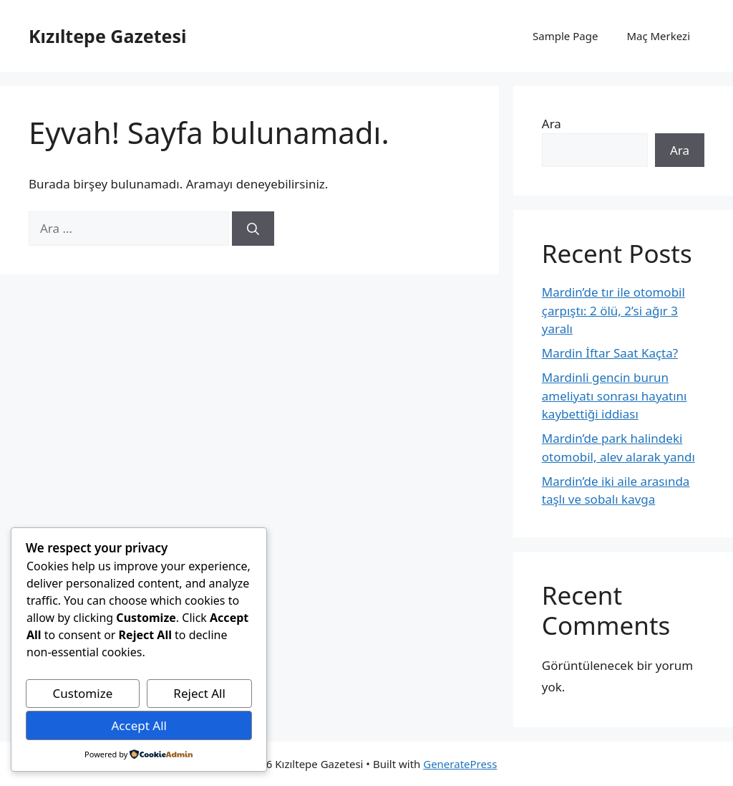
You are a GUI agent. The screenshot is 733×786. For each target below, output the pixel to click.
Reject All (199, 693)
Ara (551, 123)
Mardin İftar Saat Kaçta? (610, 353)
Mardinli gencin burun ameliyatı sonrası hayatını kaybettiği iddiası (614, 395)
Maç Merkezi (658, 36)
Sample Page (565, 36)
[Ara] (253, 228)
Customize (83, 693)
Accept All (138, 725)
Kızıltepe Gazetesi (107, 36)
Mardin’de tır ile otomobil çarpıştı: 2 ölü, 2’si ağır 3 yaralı (613, 310)
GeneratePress (460, 764)
